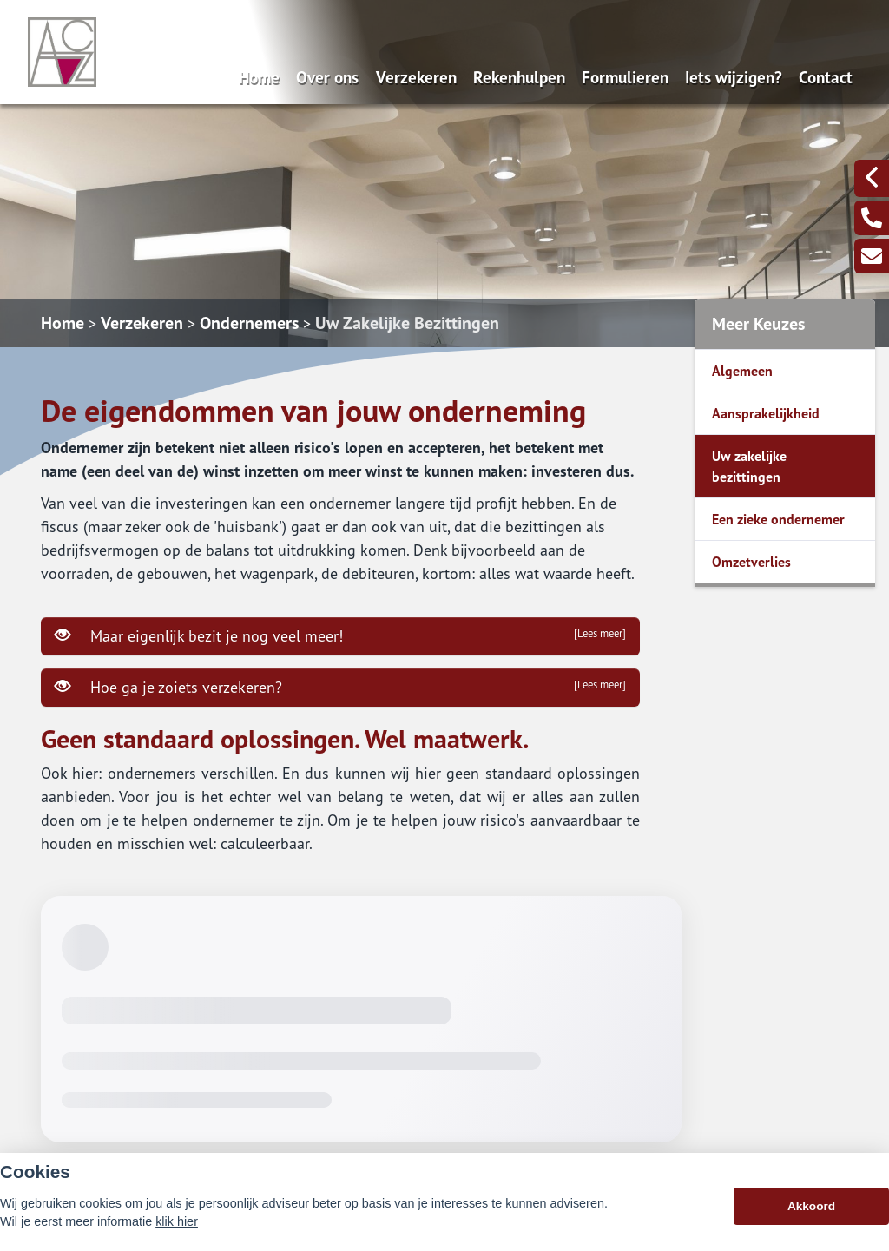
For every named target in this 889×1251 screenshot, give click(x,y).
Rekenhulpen (519, 77)
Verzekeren (416, 77)
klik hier (176, 1221)
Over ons (327, 77)
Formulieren (625, 77)
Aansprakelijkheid (766, 413)
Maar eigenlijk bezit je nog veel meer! (340, 635)
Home (259, 77)
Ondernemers (249, 323)
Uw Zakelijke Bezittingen (407, 323)
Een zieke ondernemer (778, 519)
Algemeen (742, 370)
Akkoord (811, 1206)
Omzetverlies (751, 561)
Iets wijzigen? (733, 77)
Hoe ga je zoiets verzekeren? (340, 686)
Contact (826, 77)
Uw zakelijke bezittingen (749, 466)
